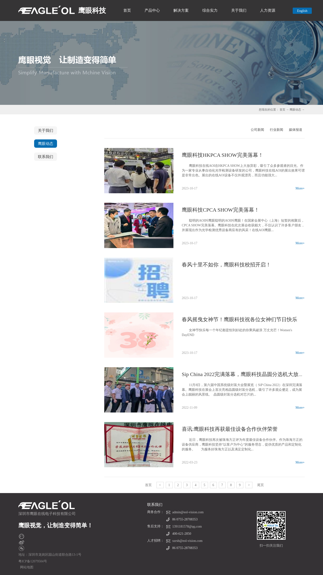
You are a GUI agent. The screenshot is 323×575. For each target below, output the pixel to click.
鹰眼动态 (295, 109)
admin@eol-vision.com (187, 512)
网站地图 (25, 567)
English (302, 11)
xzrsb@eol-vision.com (187, 541)
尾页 (260, 485)
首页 (127, 10)
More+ (300, 188)
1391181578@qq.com (187, 526)
